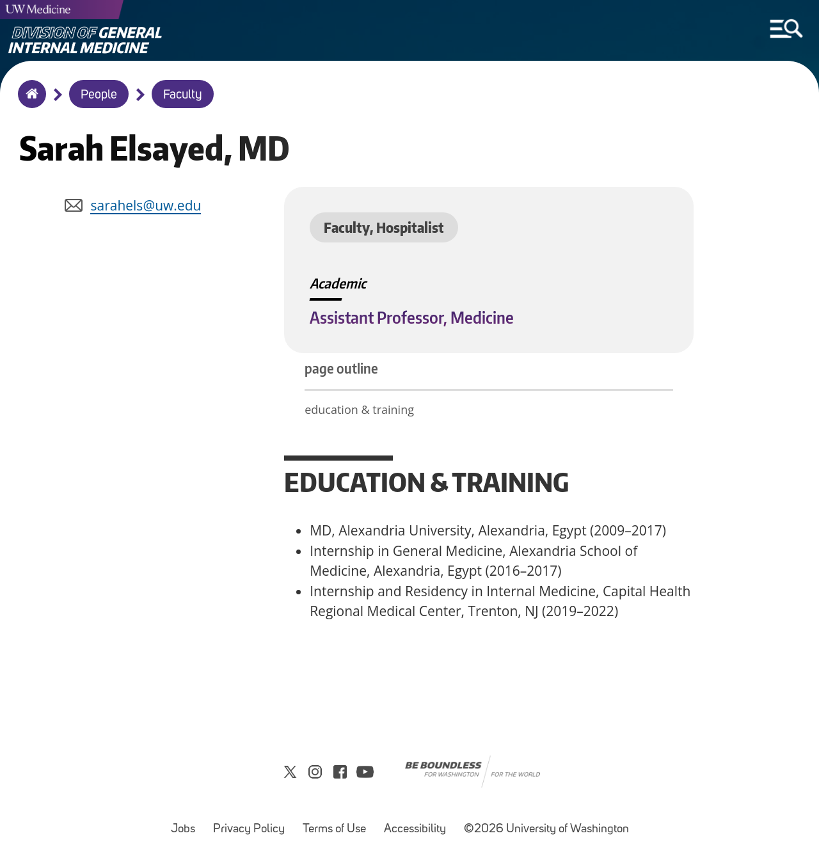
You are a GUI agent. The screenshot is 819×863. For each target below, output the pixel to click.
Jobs (187, 823)
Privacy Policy (252, 823)
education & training (361, 409)
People (99, 95)
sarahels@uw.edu (145, 205)
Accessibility (419, 823)
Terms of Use (338, 823)
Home (29, 102)
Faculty (182, 95)
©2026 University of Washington (546, 829)
